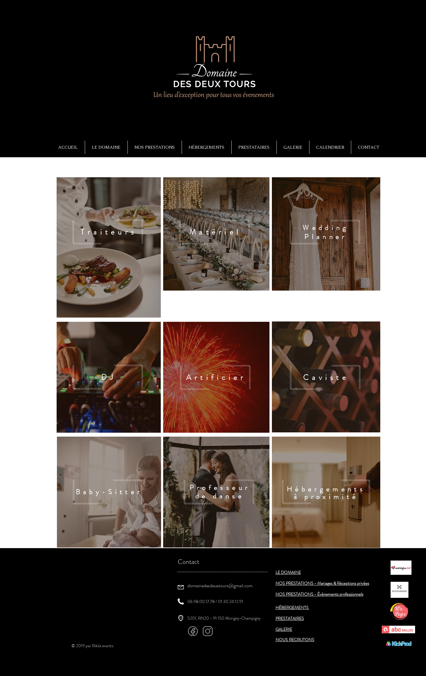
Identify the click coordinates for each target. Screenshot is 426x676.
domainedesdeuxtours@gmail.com (220, 585)
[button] (155, 147)
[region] (109, 247)
